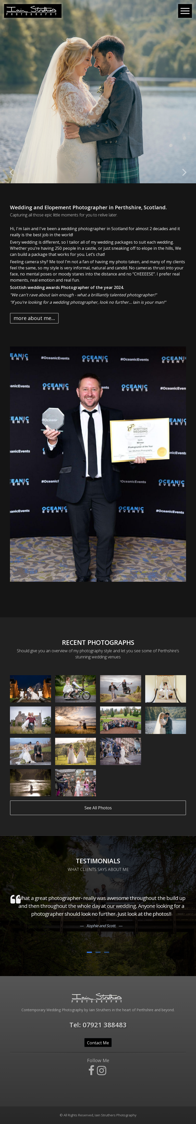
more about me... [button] (34, 318)
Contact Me (98, 1043)
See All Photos (98, 808)
